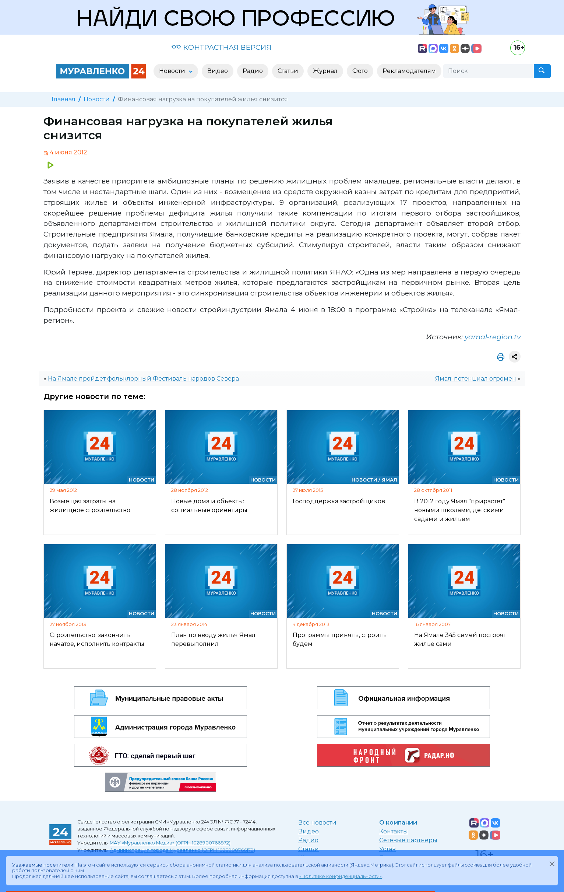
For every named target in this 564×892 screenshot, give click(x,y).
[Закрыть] (552, 863)
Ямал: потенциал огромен (475, 378)
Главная (63, 99)
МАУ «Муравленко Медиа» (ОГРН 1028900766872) (170, 843)
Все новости (317, 822)
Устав (387, 849)
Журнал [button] (325, 70)
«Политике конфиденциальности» (340, 876)
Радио (308, 840)
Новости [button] (173, 70)
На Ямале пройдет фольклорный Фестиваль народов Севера (143, 378)
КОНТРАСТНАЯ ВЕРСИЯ (221, 47)
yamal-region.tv (493, 336)
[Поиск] (488, 71)
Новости (97, 99)
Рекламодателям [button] (409, 70)
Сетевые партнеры (408, 840)
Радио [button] (253, 70)
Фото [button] (360, 70)
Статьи (308, 849)
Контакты (393, 831)
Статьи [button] (288, 70)
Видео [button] (217, 70)
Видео (308, 831)
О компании (398, 822)
